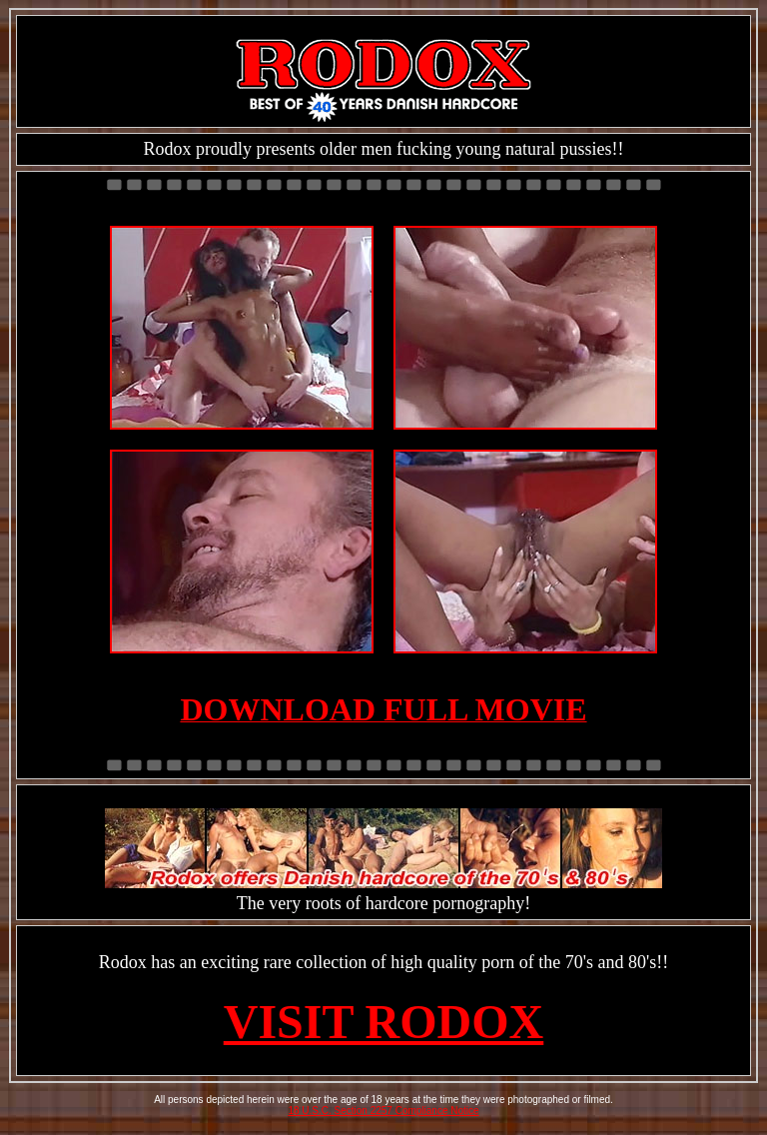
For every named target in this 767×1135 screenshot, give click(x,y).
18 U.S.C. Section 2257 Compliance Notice (383, 1110)
